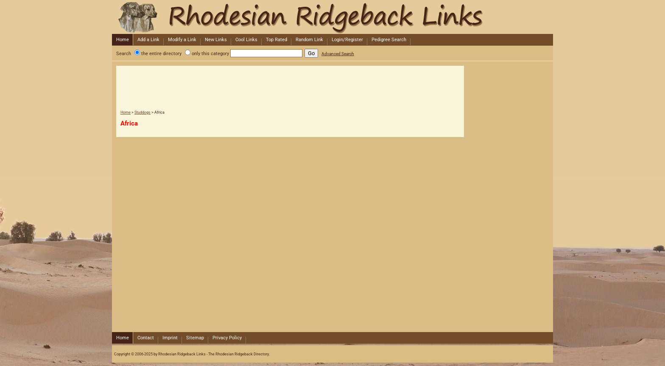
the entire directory (161, 53)
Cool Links (246, 39)
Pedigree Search (389, 39)
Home (122, 39)
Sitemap (195, 338)
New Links (216, 39)
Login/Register (347, 39)
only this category (210, 53)
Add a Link (148, 39)
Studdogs (142, 112)
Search (123, 53)
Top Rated (276, 39)
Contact (145, 338)
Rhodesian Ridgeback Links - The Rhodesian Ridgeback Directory (331, 17)
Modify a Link (182, 39)
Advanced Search (337, 53)
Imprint (170, 338)
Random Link (309, 39)
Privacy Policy (227, 338)
